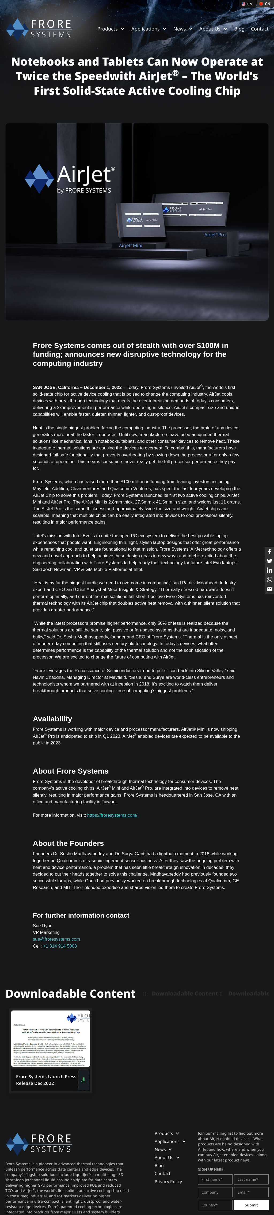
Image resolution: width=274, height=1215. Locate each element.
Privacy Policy (168, 1181)
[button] (111, 28)
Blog (239, 28)
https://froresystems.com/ (112, 815)
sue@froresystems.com (56, 939)
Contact (260, 28)
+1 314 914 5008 (60, 946)
